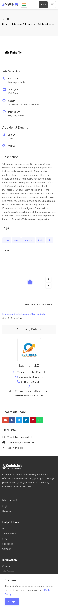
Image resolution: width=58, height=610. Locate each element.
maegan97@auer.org (31, 377)
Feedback (7, 544)
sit (49, 240)
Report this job (12, 448)
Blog (4, 528)
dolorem (28, 240)
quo (7, 240)
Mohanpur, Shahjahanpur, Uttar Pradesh (23, 314)
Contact (6, 549)
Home (5, 24)
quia (16, 240)
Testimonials (9, 533)
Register (7, 511)
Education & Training (22, 24)
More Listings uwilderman (18, 442)
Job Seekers (8, 571)
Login (5, 506)
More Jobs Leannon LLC (17, 437)
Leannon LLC (29, 365)
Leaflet (26, 304)
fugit (40, 240)
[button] (48, 279)
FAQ (4, 538)
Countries (7, 566)
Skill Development (46, 24)
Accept (12, 601)
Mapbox (35, 304)
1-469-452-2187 (31, 382)
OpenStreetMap (47, 304)
